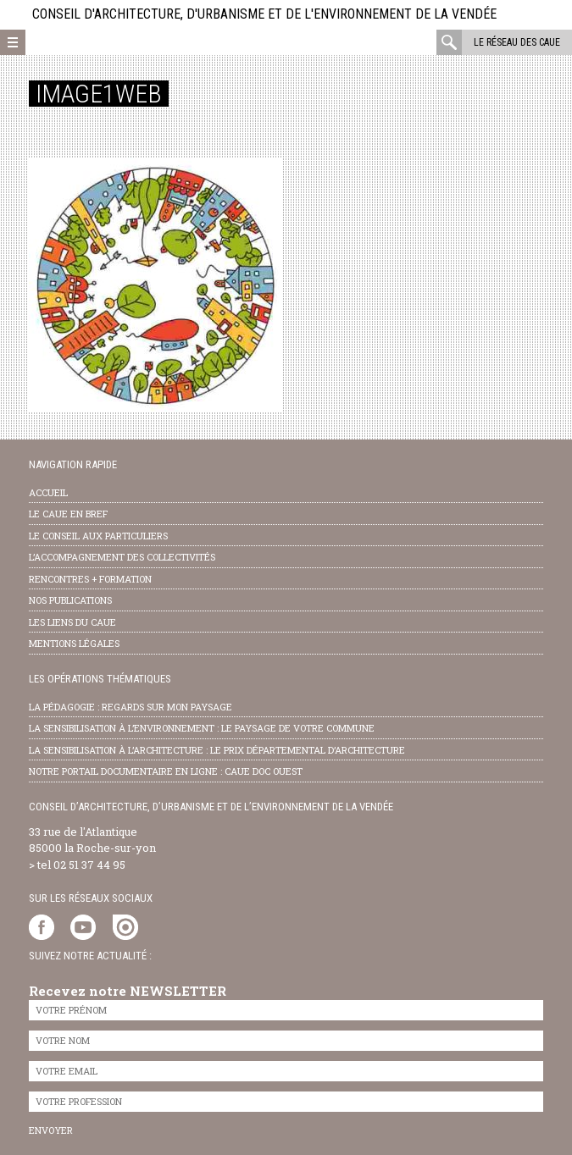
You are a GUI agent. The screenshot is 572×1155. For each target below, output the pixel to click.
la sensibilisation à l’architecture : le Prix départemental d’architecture (217, 749)
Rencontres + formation (90, 578)
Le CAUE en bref (68, 513)
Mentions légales (74, 643)
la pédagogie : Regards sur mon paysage (130, 706)
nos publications (70, 600)
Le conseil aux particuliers (98, 535)
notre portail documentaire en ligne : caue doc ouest (166, 771)
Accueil (48, 492)
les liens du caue (72, 622)
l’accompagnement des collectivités (122, 556)
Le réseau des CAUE (517, 42)
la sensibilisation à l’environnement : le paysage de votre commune (202, 727)
